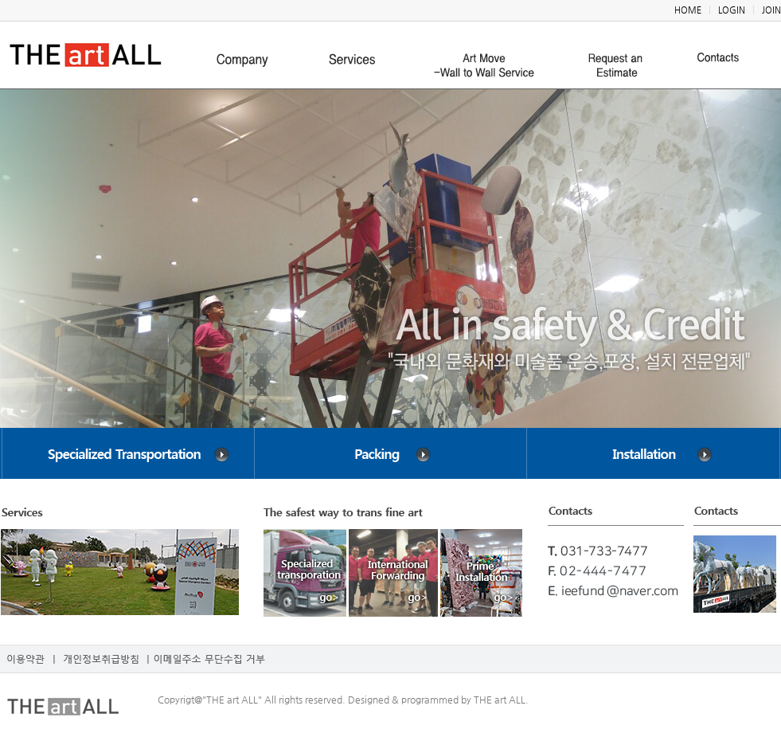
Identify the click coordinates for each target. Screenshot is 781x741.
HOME (687, 10)
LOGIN (731, 10)
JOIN (771, 10)
